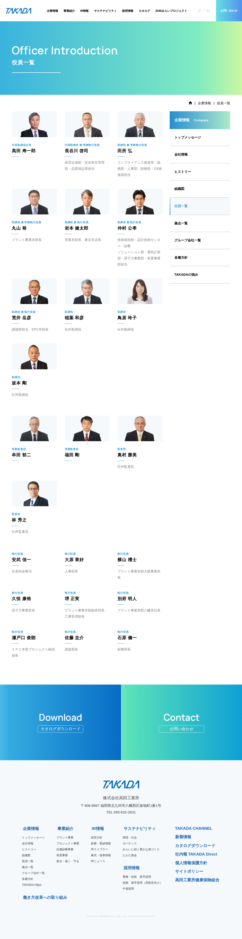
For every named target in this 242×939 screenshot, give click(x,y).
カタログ (144, 11)
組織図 (179, 189)
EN (208, 11)
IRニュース (98, 861)
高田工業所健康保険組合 (197, 880)
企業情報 (52, 11)
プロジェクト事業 (67, 843)
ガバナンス (130, 843)
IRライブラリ (99, 849)
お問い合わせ (229, 10)
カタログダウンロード (195, 845)
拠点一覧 (181, 223)
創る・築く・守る (67, 861)
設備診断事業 (64, 849)
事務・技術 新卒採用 (137, 876)
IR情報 (84, 11)
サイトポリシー (189, 871)
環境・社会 (130, 837)
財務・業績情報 (101, 843)
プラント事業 (64, 837)
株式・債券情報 (101, 855)
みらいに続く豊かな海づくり (141, 849)
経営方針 (96, 837)
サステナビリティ (105, 11)
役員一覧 (181, 206)
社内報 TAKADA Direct (196, 854)
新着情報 (183, 837)
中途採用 (128, 888)
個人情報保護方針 (191, 863)
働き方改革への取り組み (24, 897)
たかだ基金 (130, 855)
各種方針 (181, 257)
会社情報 (181, 154)
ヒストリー (182, 172)
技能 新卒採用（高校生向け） (142, 882)
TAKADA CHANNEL (193, 828)
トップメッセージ (187, 137)
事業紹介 (69, 11)
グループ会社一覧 (187, 240)
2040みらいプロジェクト (171, 11)
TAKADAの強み (186, 274)
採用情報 (127, 11)
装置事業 (62, 855)
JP (199, 11)
